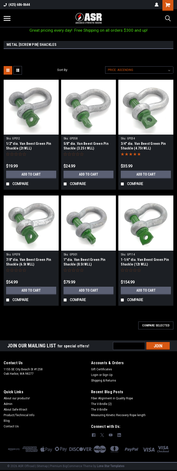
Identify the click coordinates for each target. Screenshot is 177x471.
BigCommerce (72, 466)
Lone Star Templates (110, 466)
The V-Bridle (99, 409)
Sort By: (62, 70)
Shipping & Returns (103, 380)
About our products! (17, 398)
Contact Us (11, 426)
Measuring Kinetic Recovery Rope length (118, 415)
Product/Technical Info (19, 415)
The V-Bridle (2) (101, 404)
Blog (7, 420)
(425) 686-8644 (17, 5)
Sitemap (42, 466)
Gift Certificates (101, 369)
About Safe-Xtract (15, 409)
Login (94, 375)
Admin (8, 404)
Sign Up (107, 375)
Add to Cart (31, 174)
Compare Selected (155, 325)
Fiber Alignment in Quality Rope (112, 398)
